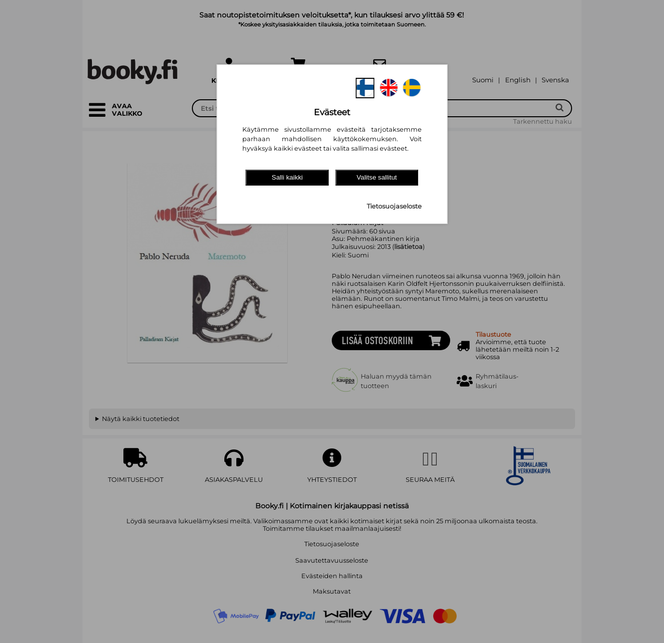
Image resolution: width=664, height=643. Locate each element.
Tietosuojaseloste (394, 206)
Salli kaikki (287, 177)
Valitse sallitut (377, 177)
